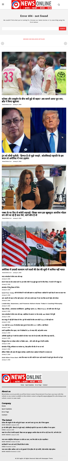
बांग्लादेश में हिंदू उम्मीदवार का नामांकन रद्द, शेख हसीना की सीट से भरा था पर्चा (23, 347)
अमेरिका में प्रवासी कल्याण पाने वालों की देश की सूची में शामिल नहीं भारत (33, 269)
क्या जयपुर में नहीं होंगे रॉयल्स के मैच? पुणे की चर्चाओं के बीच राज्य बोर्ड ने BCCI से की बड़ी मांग (27, 320)
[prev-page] (2, 43)
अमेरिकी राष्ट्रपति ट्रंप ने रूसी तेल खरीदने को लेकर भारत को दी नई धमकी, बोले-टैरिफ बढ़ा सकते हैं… (28, 336)
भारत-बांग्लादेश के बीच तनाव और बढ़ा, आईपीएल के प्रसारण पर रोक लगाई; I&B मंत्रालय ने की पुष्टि (28, 314)
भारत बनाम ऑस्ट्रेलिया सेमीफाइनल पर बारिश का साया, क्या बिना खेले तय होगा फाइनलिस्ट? (25, 439)
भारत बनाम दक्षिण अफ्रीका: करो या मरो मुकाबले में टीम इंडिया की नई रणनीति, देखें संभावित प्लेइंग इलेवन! (28, 449)
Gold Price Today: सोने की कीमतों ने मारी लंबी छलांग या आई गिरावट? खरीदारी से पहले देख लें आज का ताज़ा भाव (33, 293)
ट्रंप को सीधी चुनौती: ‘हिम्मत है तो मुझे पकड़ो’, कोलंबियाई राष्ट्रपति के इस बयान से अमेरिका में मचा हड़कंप (33, 157)
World (4, 429)
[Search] (62, 28)
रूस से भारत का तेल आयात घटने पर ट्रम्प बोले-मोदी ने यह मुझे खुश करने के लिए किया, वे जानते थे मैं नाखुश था (31, 282)
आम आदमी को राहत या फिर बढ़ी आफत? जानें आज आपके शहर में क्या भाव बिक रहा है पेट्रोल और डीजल (30, 298)
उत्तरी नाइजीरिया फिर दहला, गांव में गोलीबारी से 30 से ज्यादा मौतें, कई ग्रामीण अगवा (24, 330)
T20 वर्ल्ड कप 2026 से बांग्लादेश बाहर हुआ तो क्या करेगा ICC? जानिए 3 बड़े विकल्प (25, 325)
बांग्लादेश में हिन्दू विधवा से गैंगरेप (11, 287)
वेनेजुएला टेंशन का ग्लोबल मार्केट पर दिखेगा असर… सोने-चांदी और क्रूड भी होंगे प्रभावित (25, 341)
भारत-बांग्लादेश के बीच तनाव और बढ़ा (12, 276)
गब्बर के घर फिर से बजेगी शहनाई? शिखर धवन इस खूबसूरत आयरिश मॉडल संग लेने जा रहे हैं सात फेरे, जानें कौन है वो (34, 214)
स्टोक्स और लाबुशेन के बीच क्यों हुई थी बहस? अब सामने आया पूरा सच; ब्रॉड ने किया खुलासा (32, 100)
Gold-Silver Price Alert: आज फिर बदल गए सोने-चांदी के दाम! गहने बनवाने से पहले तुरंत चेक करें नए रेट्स (32, 357)
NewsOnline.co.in (6, 104)
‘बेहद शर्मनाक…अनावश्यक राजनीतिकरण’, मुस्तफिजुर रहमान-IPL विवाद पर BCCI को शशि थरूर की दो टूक (31, 309)
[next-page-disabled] (65, 43)
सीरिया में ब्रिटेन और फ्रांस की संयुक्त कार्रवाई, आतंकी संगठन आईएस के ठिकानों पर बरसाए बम (27, 352)
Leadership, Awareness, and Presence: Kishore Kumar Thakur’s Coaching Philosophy (32, 303)
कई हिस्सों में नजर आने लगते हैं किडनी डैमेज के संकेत (15, 444)
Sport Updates (6, 425)
